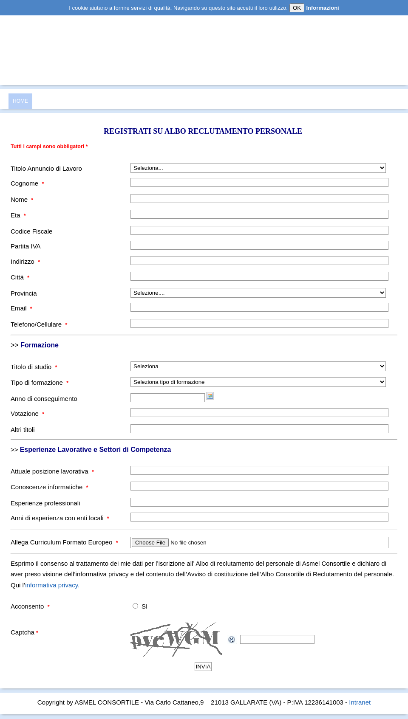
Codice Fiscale (31, 231)
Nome (22, 199)
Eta (18, 215)
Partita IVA (26, 246)
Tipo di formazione (39, 382)
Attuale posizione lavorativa (52, 471)
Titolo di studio (34, 366)
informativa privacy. (52, 585)
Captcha (24, 632)
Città (20, 277)
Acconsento (30, 606)
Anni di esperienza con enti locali (60, 518)
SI (144, 606)
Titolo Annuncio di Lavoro (46, 168)
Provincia (24, 293)
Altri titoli (23, 429)
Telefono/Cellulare (39, 324)
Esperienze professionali (45, 503)
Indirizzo (25, 261)
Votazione (27, 413)
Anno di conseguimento (44, 398)
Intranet (360, 702)
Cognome (27, 183)
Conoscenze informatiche (49, 487)
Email (21, 308)
